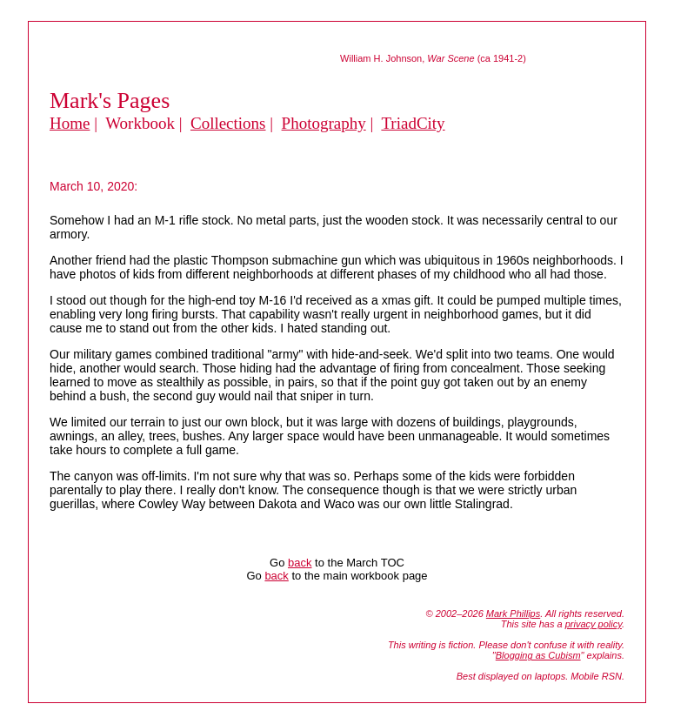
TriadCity (412, 123)
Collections (228, 123)
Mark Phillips (513, 613)
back (299, 562)
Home (70, 123)
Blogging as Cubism (538, 655)
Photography (324, 123)
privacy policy (593, 624)
